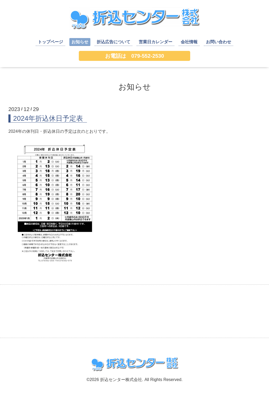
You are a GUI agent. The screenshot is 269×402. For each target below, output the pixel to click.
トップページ (50, 42)
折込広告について (113, 42)
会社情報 (189, 42)
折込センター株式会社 (121, 379)
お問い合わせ (218, 42)
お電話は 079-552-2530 (134, 56)
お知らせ (79, 42)
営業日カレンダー (155, 42)
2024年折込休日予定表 (48, 118)
